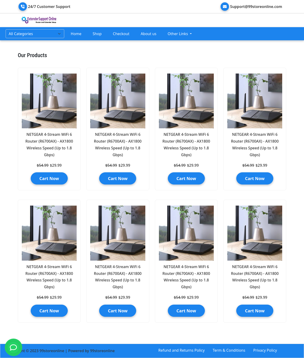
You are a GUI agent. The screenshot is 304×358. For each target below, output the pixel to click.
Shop (97, 33)
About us (148, 33)
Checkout (121, 33)
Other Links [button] (178, 33)
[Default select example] (35, 33)
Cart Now (49, 178)
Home (76, 33)
